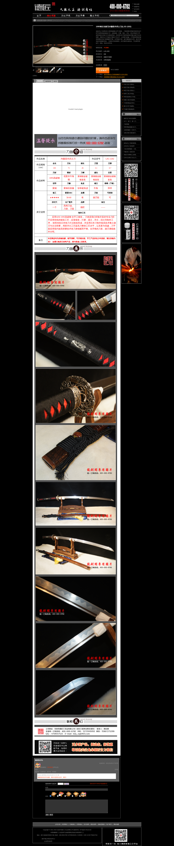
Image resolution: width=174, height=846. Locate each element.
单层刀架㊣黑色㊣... (129, 90)
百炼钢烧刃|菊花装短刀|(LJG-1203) (114, 77)
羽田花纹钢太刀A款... (130, 97)
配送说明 (93, 824)
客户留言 (109, 824)
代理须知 (79, 824)
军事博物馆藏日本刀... (130, 127)
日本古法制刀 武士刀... (130, 157)
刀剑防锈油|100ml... (129, 103)
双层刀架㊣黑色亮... (129, 87)
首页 (44, 20)
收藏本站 (136, 6)
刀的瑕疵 (126, 124)
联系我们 (65, 824)
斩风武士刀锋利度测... (130, 143)
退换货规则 (101, 824)
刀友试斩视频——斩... (130, 149)
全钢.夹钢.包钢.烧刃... (130, 133)
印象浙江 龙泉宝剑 (129, 152)
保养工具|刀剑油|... (129, 93)
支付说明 (86, 824)
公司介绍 (57, 824)
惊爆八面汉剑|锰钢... (130, 100)
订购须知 (72, 824)
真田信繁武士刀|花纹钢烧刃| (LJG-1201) (116, 74)
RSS (135, 11)
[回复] (116, 769)
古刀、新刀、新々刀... (130, 121)
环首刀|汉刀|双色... (129, 84)
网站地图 (136, 4)
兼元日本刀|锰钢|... (129, 106)
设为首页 (136, 9)
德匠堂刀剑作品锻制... (130, 118)
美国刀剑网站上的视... (130, 154)
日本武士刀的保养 (129, 146)
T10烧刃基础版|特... (129, 109)
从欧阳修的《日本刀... (130, 130)
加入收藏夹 (115, 69)
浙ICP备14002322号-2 (48, 839)
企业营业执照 (48, 841)
